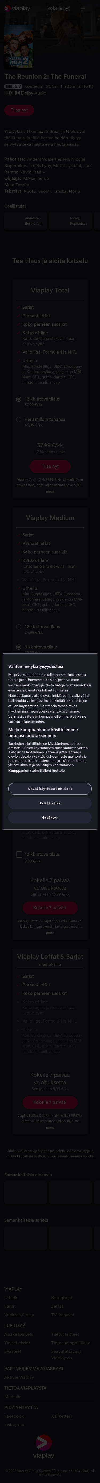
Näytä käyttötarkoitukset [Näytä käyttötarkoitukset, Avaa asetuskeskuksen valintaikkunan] (50, 788)
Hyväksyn (49, 817)
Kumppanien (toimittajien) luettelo (36, 770)
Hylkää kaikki (49, 803)
